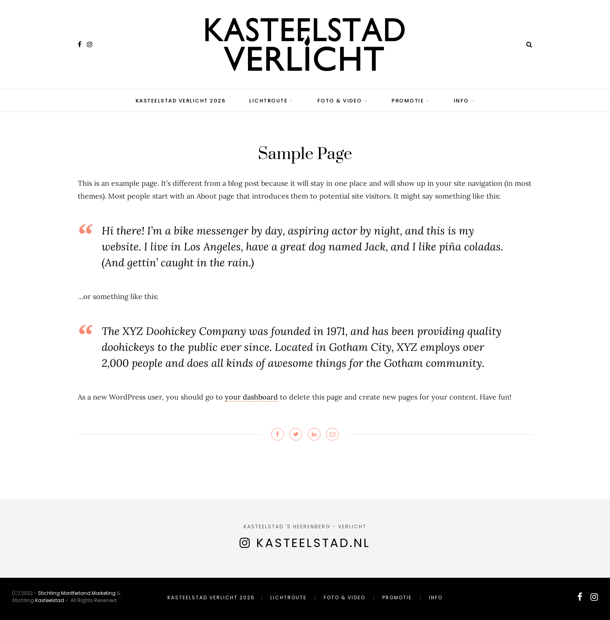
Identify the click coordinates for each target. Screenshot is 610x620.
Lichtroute (268, 100)
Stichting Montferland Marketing (77, 593)
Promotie (408, 100)
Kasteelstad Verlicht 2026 (181, 100)
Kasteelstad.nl (313, 543)
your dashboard (251, 397)
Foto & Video (339, 100)
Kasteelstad (49, 600)
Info (461, 100)
